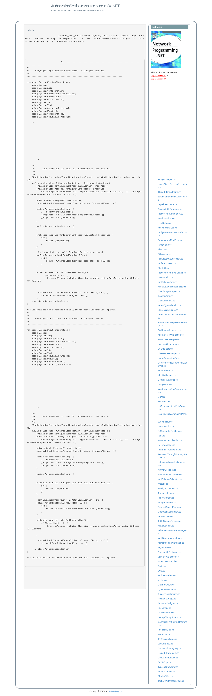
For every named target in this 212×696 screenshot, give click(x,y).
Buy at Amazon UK (158, 79)
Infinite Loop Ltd (116, 691)
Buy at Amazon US (158, 76)
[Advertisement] (163, 129)
